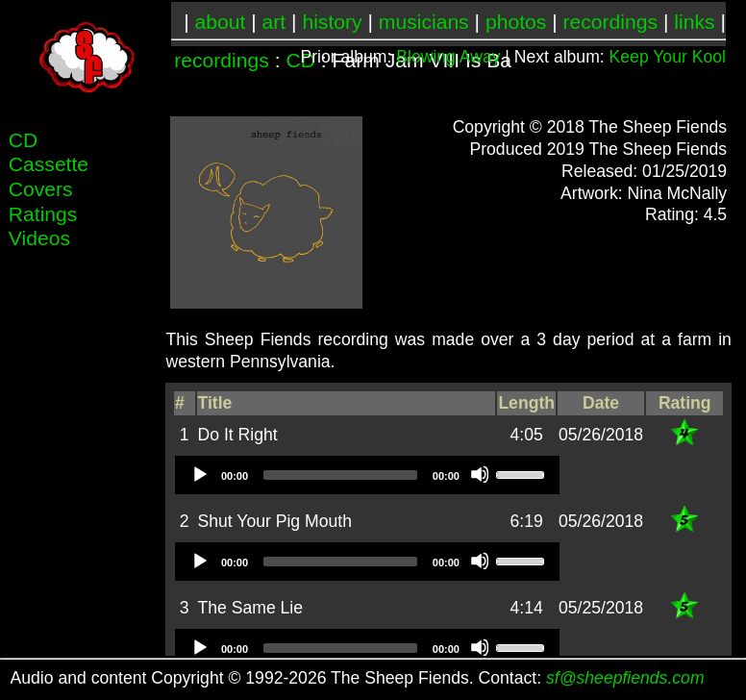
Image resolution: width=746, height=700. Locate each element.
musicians (424, 22)
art (274, 22)
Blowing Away (448, 56)
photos (515, 22)
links (694, 22)
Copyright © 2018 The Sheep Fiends (590, 127)
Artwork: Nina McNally (643, 193)
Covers (41, 189)
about (220, 22)
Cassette (48, 164)
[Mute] (479, 474)
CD (23, 140)
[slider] (340, 475)
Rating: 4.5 (686, 214)
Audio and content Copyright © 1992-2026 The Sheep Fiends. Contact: (358, 678)
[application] (367, 475)
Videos (39, 238)
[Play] (199, 474)
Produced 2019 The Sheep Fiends (598, 149)
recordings (611, 22)
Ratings (43, 214)
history (331, 22)
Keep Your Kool (667, 56)
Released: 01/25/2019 (644, 171)
